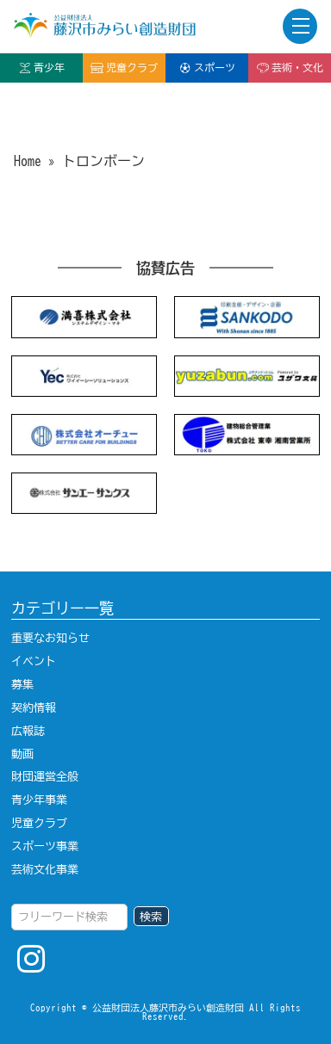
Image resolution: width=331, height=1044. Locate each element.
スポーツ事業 (44, 846)
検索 (151, 917)
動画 (22, 754)
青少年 (41, 68)
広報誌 (28, 731)
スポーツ (206, 68)
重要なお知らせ (50, 638)
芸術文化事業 (44, 869)
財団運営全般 (44, 776)
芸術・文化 (289, 68)
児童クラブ (124, 68)
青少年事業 (39, 800)
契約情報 (33, 707)
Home (27, 161)
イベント (33, 661)
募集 (22, 684)
